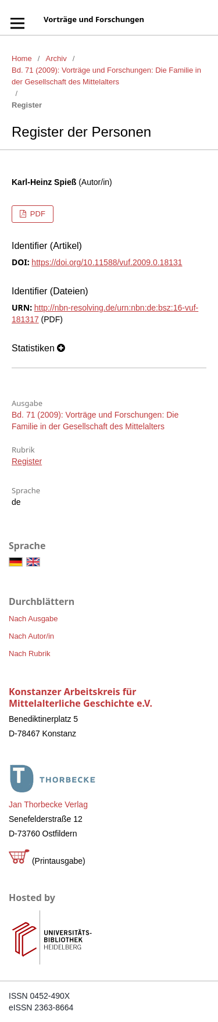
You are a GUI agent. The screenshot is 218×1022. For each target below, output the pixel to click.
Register (27, 461)
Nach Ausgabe (33, 618)
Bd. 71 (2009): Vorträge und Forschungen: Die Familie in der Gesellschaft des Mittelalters (106, 76)
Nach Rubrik (30, 653)
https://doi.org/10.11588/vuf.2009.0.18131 (106, 262)
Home (22, 58)
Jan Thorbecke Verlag (48, 804)
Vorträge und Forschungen (94, 19)
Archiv (56, 58)
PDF (36, 213)
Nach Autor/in (31, 636)
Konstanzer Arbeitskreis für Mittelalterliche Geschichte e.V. (80, 697)
